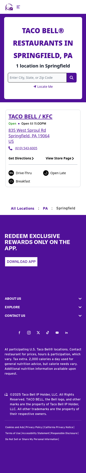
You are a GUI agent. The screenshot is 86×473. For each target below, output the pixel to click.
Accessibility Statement (35, 433)
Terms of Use (12, 433)
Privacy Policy (34, 427)
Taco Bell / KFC (30, 116)
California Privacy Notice (58, 427)
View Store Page (60, 158)
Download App (21, 262)
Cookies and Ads (14, 427)
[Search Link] (71, 77)
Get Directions (21, 158)
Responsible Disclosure (64, 433)
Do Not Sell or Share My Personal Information (31, 439)
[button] (43, 298)
